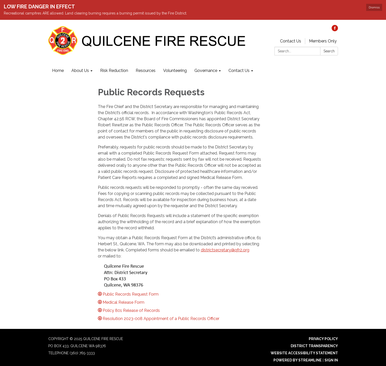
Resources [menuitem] (146, 70)
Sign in (331, 360)
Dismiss (374, 7)
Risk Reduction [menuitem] (114, 70)
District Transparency (314, 346)
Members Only (323, 41)
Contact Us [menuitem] (239, 70)
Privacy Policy (323, 339)
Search (329, 51)
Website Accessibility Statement (304, 353)
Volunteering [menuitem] (175, 70)
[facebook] (335, 29)
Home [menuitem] (58, 70)
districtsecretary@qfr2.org (225, 250)
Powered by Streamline (297, 360)
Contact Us (290, 41)
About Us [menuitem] (80, 70)
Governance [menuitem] (205, 70)
